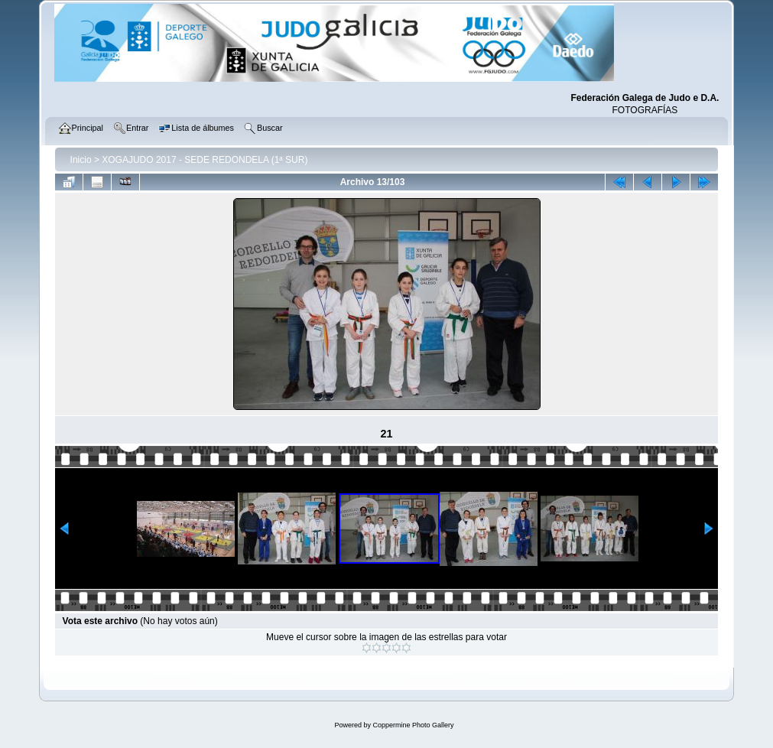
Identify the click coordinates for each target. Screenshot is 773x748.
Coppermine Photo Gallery (412, 725)
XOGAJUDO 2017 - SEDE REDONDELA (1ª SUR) (204, 159)
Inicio (81, 159)
